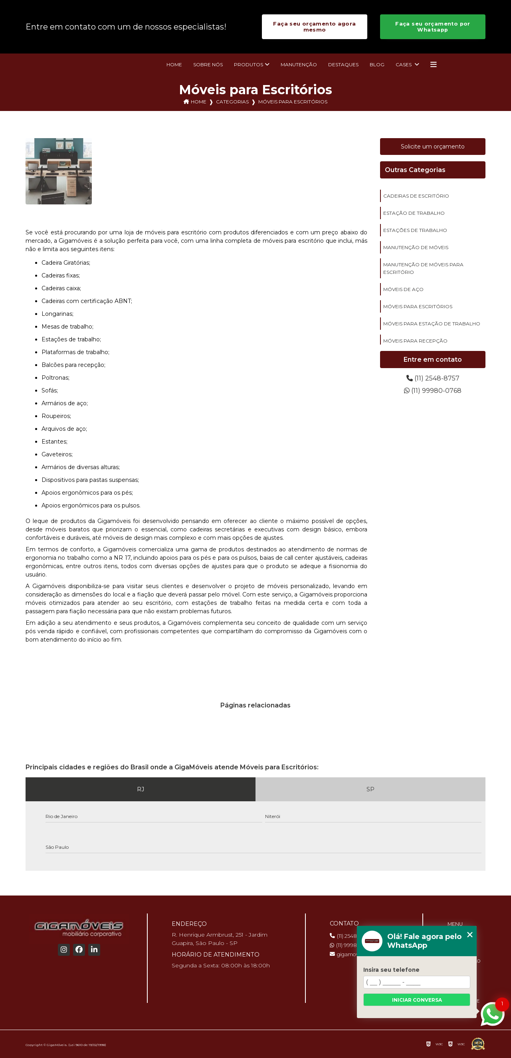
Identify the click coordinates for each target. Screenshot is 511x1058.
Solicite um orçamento (433, 146)
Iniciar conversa (417, 1000)
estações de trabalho (415, 230)
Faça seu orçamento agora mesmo (314, 27)
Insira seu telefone (391, 970)
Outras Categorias (415, 170)
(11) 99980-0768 (432, 390)
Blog (377, 64)
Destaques (343, 64)
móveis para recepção (415, 341)
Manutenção (299, 64)
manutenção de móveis (415, 247)
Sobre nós (208, 64)
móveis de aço (403, 289)
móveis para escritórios (417, 306)
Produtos (248, 64)
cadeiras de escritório (416, 196)
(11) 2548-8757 (433, 378)
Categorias (232, 102)
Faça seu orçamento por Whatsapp (432, 27)
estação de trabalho (414, 213)
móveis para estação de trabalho (431, 324)
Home (174, 64)
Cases (404, 64)
